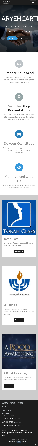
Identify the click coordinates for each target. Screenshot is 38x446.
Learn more (19, 252)
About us (12, 38)
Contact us (25, 38)
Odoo (19, 441)
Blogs (26, 106)
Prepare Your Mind (19, 73)
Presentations (19, 110)
